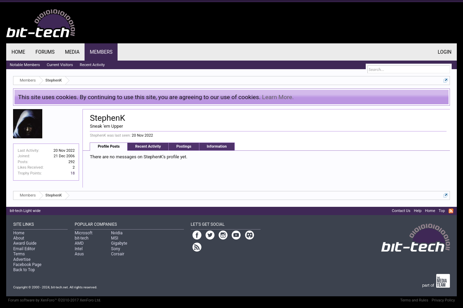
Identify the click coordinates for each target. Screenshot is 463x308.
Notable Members (25, 65)
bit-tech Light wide (25, 211)
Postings (183, 146)
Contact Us (401, 211)
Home (18, 52)
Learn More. (278, 97)
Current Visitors (60, 65)
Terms (19, 254)
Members (101, 52)
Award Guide (24, 243)
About (18, 238)
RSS (451, 211)
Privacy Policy (443, 300)
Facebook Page (27, 264)
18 (72, 173)
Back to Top (24, 269)
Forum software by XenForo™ (54, 300)
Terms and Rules (414, 300)
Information (217, 146)
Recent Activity (148, 146)
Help (418, 211)
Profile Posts (109, 146)
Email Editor (24, 248)
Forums (45, 52)
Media (72, 52)
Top (442, 211)
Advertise (21, 259)
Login (444, 52)
